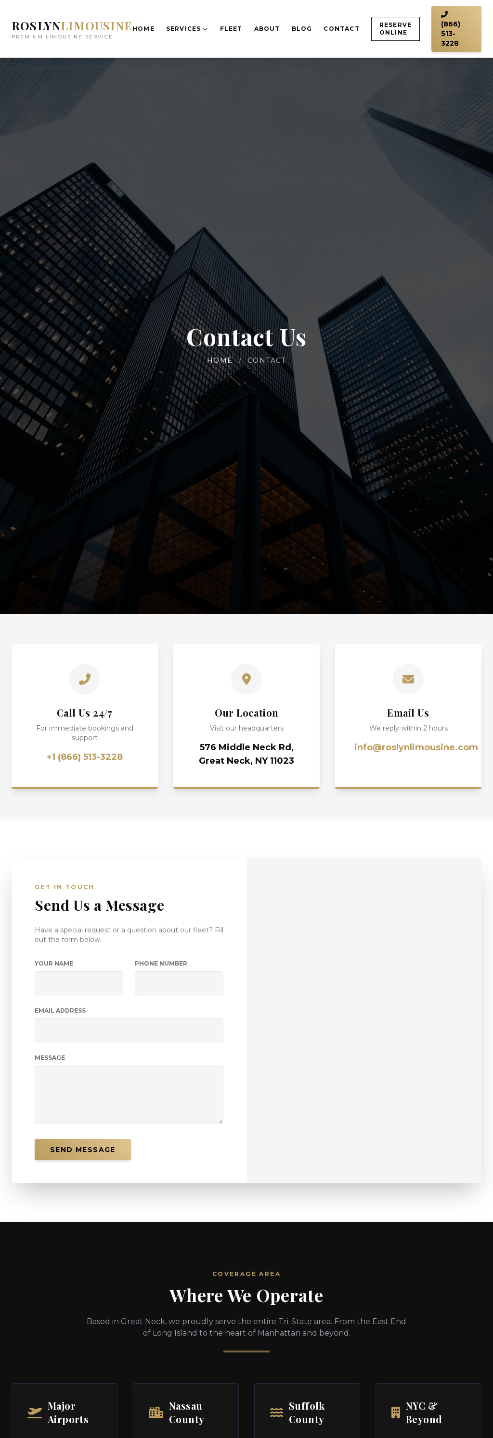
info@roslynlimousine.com (416, 747)
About (267, 28)
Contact (341, 28)
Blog (302, 28)
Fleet (231, 28)
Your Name (54, 963)
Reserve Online (395, 28)
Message (50, 1057)
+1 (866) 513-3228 (85, 757)
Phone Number (161, 963)
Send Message (83, 1149)
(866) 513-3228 (450, 29)
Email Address (60, 1010)
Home (143, 28)
